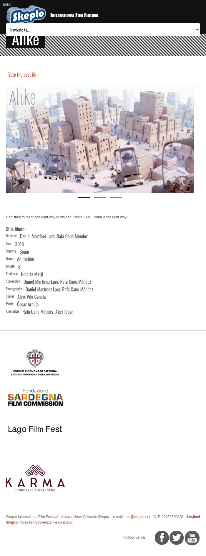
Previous (10, 140)
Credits (26, 522)
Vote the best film (23, 74)
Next (189, 140)
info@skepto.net (137, 517)
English (7, 4)
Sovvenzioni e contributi (53, 522)
